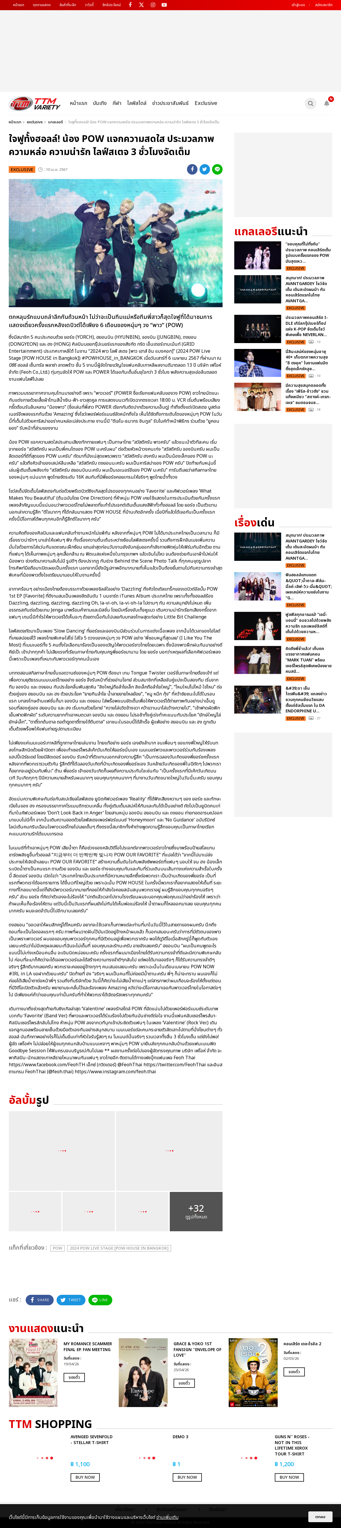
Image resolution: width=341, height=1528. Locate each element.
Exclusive (206, 103)
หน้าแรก (18, 5)
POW (57, 1248)
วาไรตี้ (89, 5)
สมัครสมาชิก (324, 5)
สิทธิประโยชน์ (111, 5)
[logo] (35, 103)
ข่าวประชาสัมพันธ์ (170, 103)
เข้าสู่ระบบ (298, 5)
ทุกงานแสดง (42, 5)
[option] (61, 1372)
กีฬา (117, 103)
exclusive (35, 122)
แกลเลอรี (55, 122)
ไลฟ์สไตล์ (136, 103)
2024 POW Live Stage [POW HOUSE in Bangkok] (119, 1248)
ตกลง (320, 1517)
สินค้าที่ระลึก (68, 5)
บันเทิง (100, 103)
